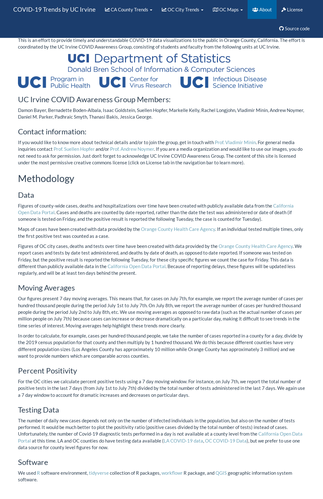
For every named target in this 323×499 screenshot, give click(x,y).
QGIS (221, 473)
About (262, 9)
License (292, 9)
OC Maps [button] (228, 9)
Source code (294, 28)
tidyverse (99, 473)
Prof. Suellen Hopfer (74, 149)
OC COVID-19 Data (226, 440)
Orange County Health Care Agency (178, 229)
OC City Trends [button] (182, 9)
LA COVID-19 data (183, 440)
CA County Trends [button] (128, 9)
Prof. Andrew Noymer (132, 149)
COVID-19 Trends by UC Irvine (54, 9)
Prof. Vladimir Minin (235, 142)
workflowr (172, 473)
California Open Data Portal (137, 266)
